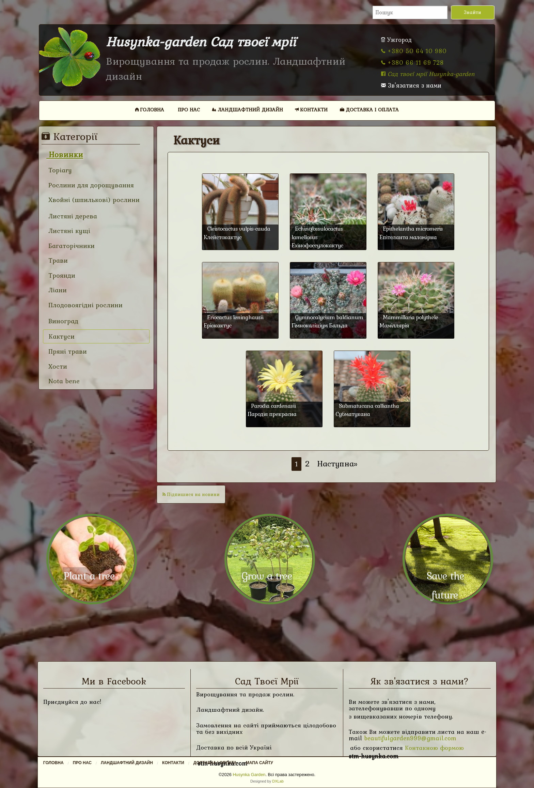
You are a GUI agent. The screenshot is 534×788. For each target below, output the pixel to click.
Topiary (59, 170)
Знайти (472, 12)
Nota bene (63, 381)
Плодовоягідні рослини (84, 305)
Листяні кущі (68, 231)
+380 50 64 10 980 (414, 51)
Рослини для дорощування (90, 185)
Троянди (60, 275)
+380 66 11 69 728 (412, 62)
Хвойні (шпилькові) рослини (93, 200)
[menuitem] (149, 109)
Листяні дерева (71, 216)
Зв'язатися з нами (411, 85)
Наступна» (337, 463)
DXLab (278, 781)
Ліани (56, 290)
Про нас (189, 109)
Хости (56, 366)
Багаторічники (70, 246)
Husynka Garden (249, 774)
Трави (57, 260)
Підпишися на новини (191, 494)
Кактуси (61, 336)
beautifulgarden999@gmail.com (410, 738)
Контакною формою (434, 747)
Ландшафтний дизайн (247, 109)
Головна (149, 109)
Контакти (311, 109)
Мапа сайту (259, 762)
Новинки (64, 154)
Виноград (62, 321)
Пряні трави (66, 351)
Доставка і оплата (369, 109)
